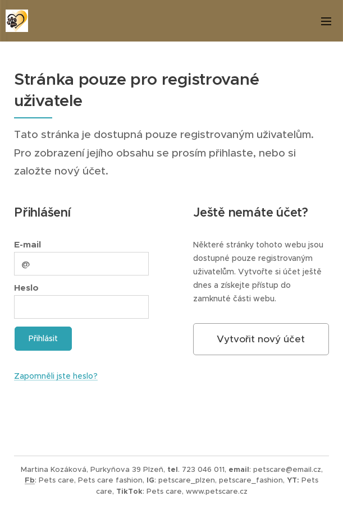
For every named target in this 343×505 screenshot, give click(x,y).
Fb (30, 480)
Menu (326, 21)
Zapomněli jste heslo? (56, 376)
